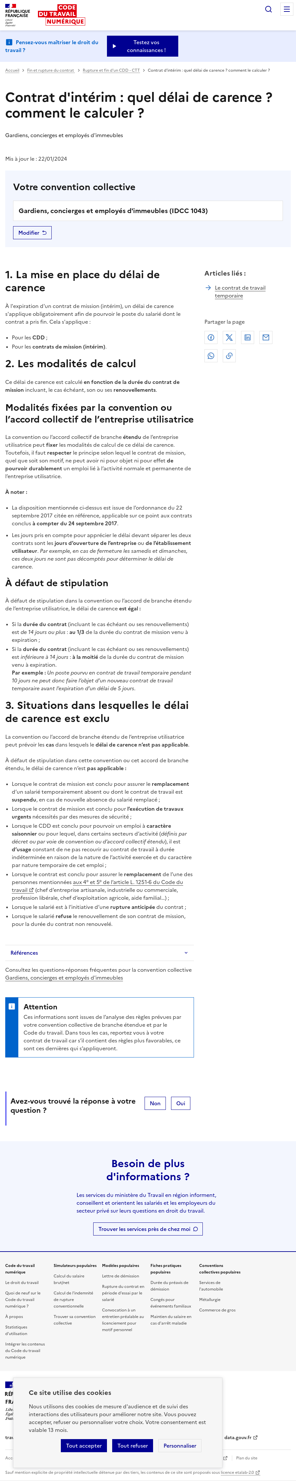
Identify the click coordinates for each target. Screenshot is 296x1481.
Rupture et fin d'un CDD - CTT (111, 70)
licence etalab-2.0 (237, 1472)
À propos (14, 1317)
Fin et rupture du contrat (51, 70)
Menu (286, 9)
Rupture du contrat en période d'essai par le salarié (123, 1293)
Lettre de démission (120, 1276)
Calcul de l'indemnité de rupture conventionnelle (73, 1299)
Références (24, 953)
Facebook (211, 337)
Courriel (265, 337)
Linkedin (247, 337)
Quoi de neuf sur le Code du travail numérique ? (23, 1299)
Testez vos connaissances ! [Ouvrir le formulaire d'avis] (146, 46)
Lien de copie (229, 355)
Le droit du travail (22, 1283)
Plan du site (246, 1458)
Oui (180, 1103)
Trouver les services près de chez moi (144, 1229)
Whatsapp (211, 355)
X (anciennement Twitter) (229, 337)
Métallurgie (209, 1300)
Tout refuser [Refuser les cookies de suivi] (132, 1446)
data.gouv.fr (238, 1437)
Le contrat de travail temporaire (240, 291)
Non (155, 1103)
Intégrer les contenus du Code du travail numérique (25, 1350)
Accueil (12, 70)
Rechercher (268, 9)
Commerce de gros (217, 1310)
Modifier (28, 233)
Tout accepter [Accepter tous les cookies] (84, 1446)
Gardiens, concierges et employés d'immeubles (64, 978)
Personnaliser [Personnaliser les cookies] (180, 1446)
